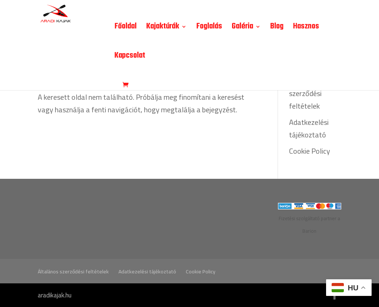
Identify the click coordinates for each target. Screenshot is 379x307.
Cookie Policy (309, 151)
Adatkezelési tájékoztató (309, 128)
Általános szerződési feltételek (305, 93)
